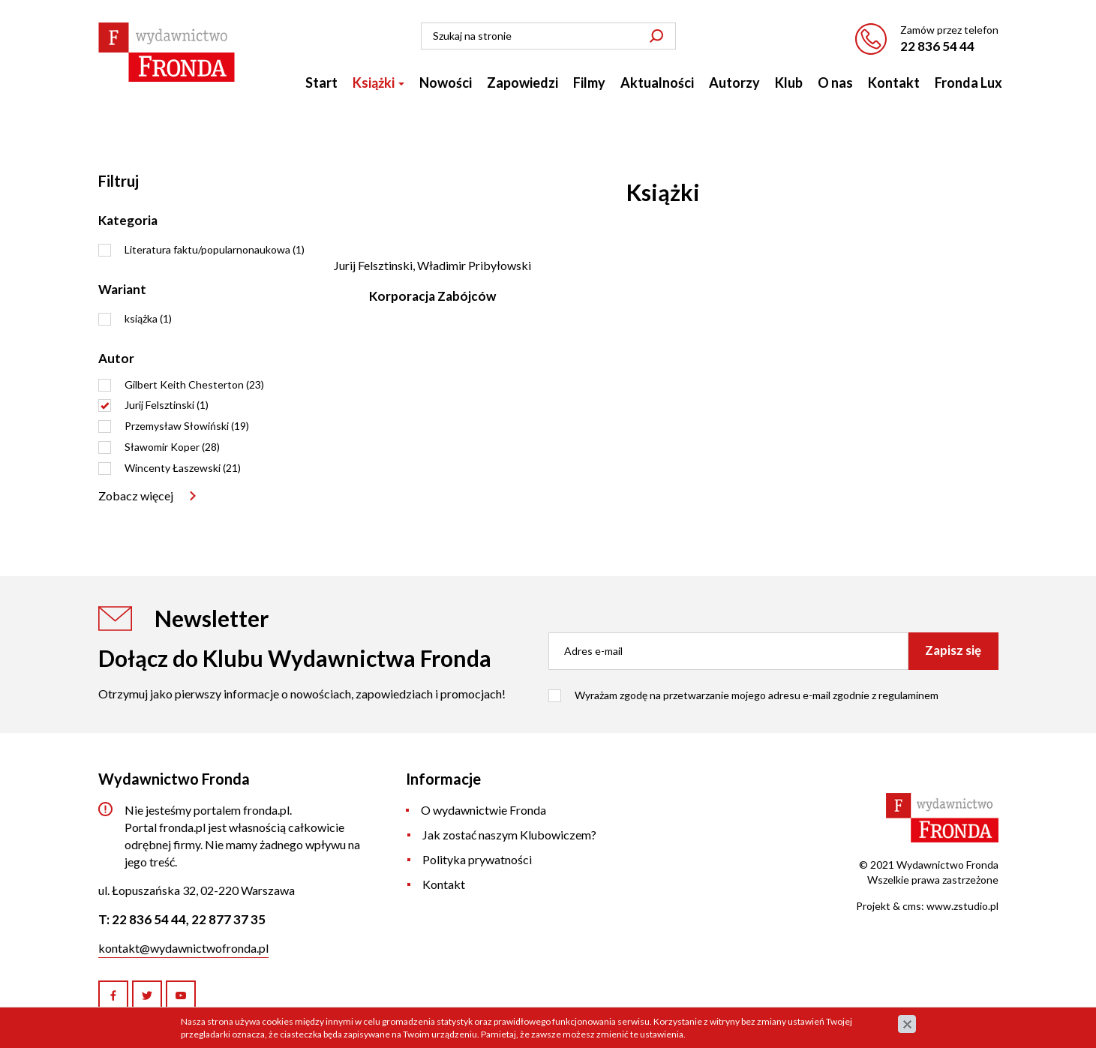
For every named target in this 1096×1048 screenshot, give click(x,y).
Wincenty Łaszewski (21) (183, 467)
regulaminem (908, 695)
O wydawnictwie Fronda (483, 810)
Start (321, 82)
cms (911, 905)
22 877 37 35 (228, 919)
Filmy (589, 82)
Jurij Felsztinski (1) (167, 404)
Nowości (445, 82)
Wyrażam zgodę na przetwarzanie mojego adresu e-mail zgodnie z (756, 695)
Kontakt (894, 82)
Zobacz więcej (135, 495)
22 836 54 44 (937, 46)
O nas (835, 82)
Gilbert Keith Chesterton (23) (194, 384)
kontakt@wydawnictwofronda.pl (183, 948)
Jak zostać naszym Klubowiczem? (509, 834)
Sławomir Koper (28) (172, 446)
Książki (378, 82)
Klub (789, 82)
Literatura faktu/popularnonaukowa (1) (215, 249)
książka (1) (148, 318)
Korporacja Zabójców (432, 296)
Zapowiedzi (522, 82)
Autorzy (734, 82)
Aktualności (657, 82)
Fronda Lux (968, 82)
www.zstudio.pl (962, 905)
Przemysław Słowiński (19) (187, 425)
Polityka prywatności (477, 859)
